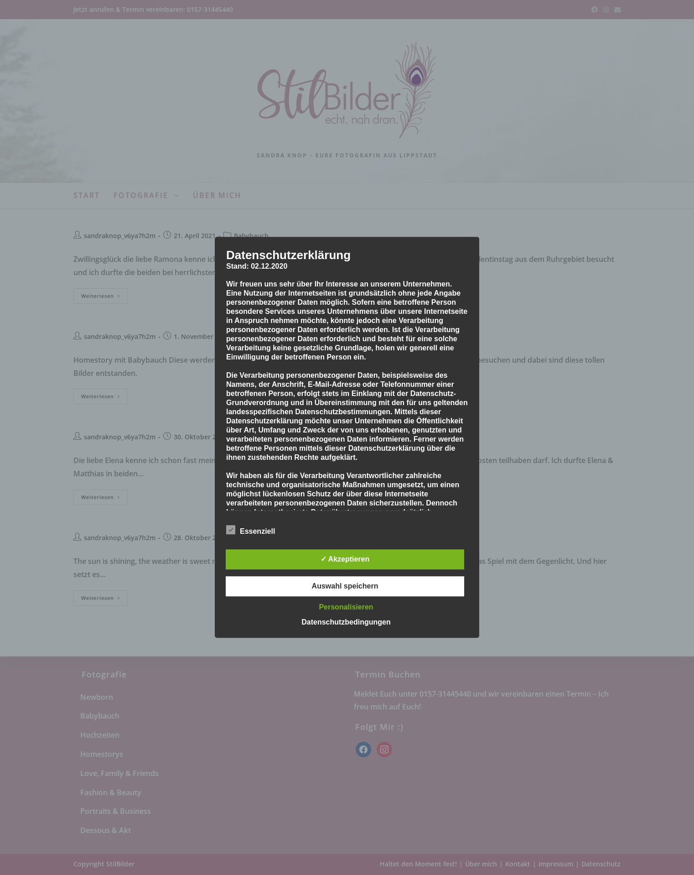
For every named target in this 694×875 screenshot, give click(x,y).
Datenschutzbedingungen (346, 622)
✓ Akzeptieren (345, 559)
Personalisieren (346, 607)
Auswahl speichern (345, 586)
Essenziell (250, 530)
